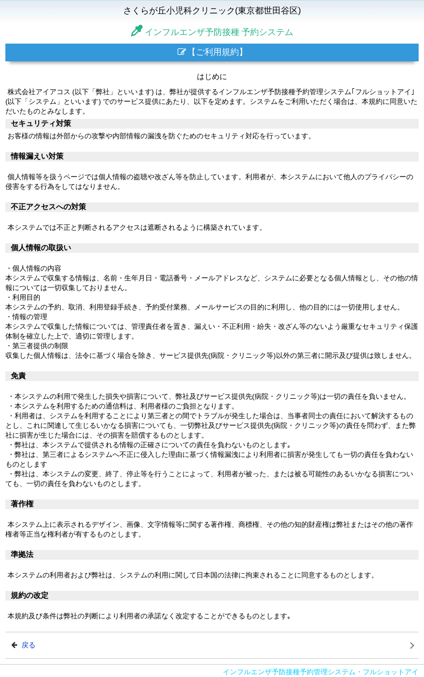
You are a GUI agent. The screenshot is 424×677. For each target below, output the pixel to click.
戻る (23, 645)
